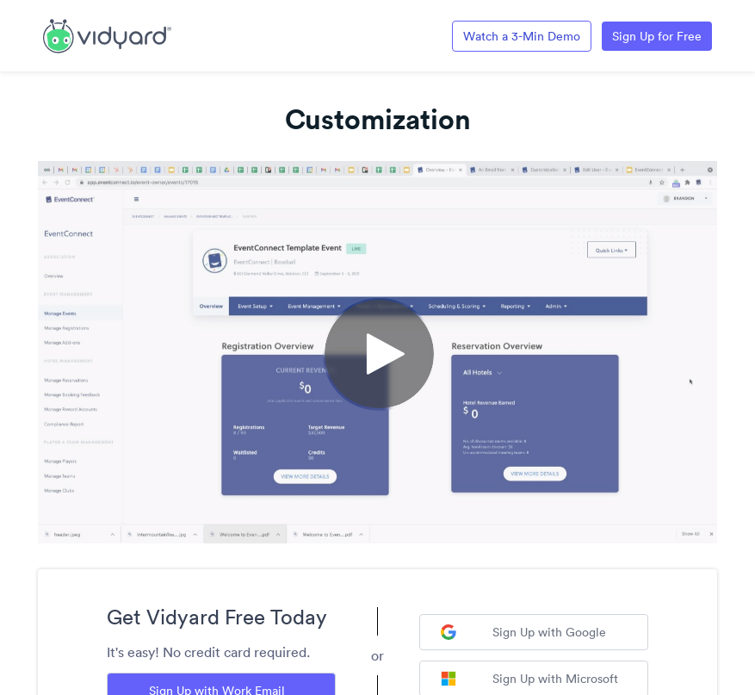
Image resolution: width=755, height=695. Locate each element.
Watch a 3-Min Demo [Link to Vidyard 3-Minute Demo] (521, 36)
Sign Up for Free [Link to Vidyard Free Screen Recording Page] (657, 36)
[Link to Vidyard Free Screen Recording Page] (107, 34)
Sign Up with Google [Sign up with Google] (523, 632)
